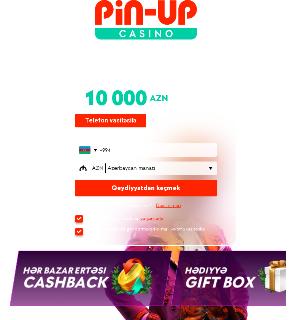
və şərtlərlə (151, 219)
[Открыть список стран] (87, 150)
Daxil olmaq (168, 205)
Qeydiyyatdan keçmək (145, 188)
